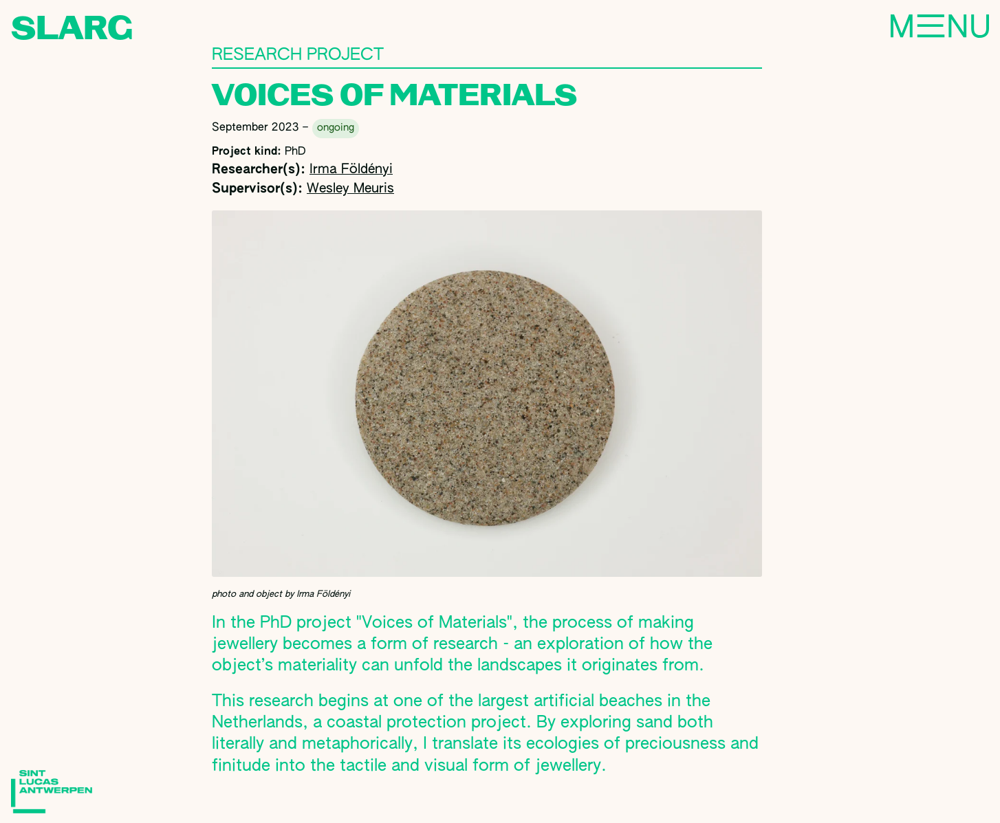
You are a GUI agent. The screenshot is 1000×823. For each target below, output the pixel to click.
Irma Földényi (351, 169)
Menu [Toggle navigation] (892, 27)
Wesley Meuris (350, 188)
